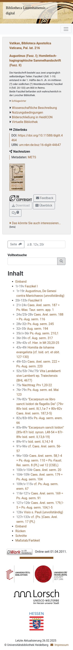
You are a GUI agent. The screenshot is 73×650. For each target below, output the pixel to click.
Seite (16, 244)
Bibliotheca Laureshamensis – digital (27, 10)
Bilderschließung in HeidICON (32, 117)
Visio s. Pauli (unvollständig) (39, 512)
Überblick (43, 205)
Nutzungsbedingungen (27, 112)
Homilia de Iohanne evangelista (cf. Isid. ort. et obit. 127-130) (38, 352)
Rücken (20, 531)
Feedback (44, 198)
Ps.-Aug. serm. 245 (35, 324)
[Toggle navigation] (66, 29)
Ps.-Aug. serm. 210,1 (37, 333)
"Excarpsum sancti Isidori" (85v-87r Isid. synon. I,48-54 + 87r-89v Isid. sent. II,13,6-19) (40, 432)
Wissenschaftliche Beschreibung (34, 108)
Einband (20, 281)
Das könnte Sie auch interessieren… (36, 223)
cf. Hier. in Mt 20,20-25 (37, 343)
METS (32, 157)
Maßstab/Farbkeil (27, 540)
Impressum (62, 645)
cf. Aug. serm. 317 (34, 338)
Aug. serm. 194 (32, 328)
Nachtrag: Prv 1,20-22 (34, 385)
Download (21, 205)
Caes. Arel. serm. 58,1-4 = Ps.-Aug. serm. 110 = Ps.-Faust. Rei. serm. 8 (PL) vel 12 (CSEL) (39, 460)
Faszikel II (28, 300)
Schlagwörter (18, 100)
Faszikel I (26, 286)
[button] (15, 213)
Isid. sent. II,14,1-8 (34, 441)
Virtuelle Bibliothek (25, 122)
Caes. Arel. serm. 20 (38, 470)
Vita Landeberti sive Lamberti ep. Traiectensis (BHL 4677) (38, 375)
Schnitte (21, 536)
